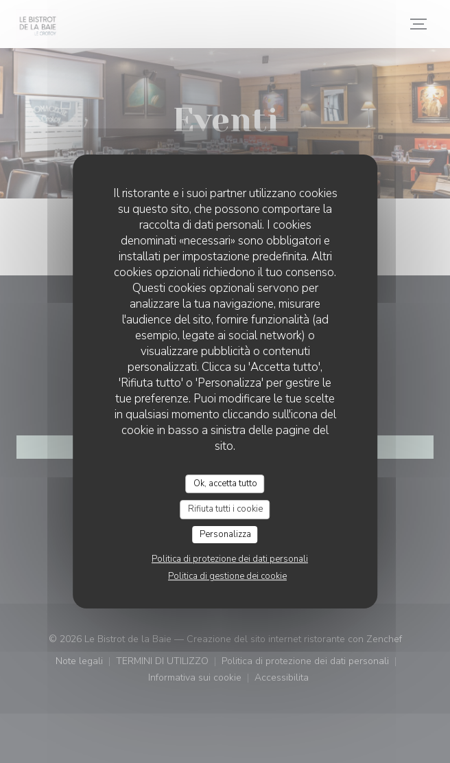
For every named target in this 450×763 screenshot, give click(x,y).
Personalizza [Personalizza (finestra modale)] (225, 534)
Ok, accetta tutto (225, 483)
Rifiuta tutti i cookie (225, 509)
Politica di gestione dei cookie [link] (227, 576)
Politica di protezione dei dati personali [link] (230, 559)
